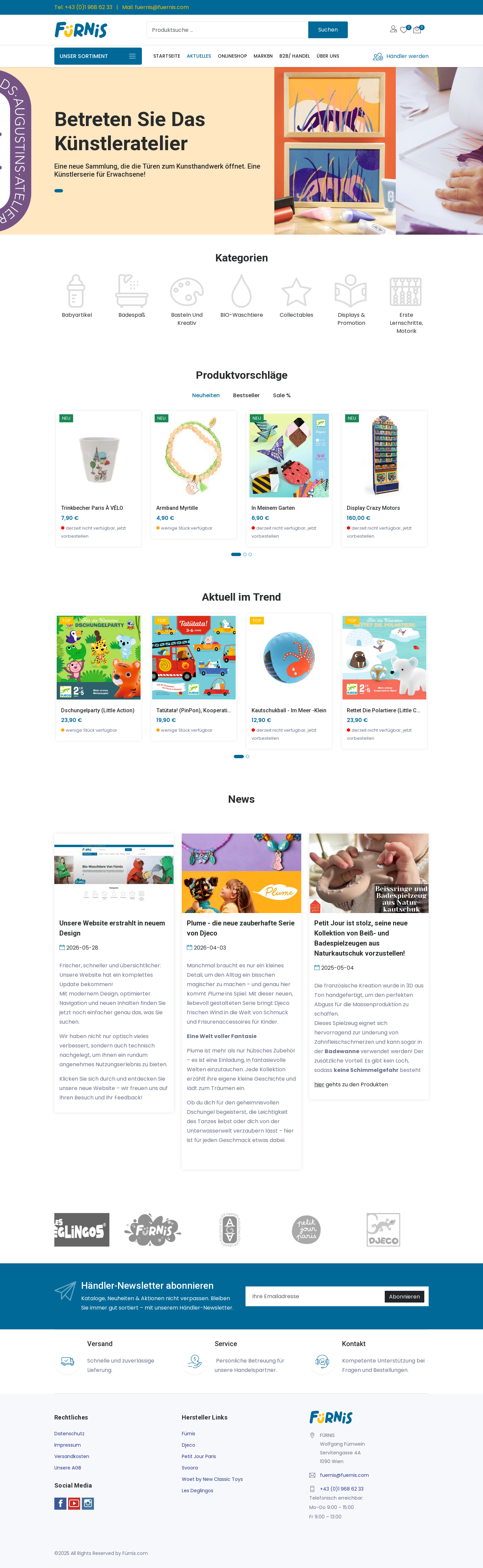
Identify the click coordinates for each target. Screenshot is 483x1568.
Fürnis (188, 1433)
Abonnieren (404, 1297)
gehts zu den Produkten (351, 1084)
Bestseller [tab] (246, 395)
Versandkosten (71, 1456)
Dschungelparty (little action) (98, 710)
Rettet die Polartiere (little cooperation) (396, 710)
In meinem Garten (273, 508)
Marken (263, 56)
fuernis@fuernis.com (162, 7)
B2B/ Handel (294, 56)
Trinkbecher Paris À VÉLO (92, 508)
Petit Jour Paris (199, 1456)
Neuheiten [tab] (206, 395)
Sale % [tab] (282, 395)
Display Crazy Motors (373, 508)
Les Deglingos (197, 1490)
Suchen (328, 30)
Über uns (328, 56)
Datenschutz (69, 1433)
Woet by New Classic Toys (212, 1479)
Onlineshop (232, 56)
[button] (236, 554)
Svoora (190, 1467)
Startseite (166, 56)
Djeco (188, 1445)
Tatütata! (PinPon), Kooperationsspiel (202, 710)
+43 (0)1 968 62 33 (88, 7)
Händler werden (407, 56)
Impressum (67, 1445)
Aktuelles (199, 56)
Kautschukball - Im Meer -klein (289, 710)
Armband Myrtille (177, 508)
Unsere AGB (67, 1467)
